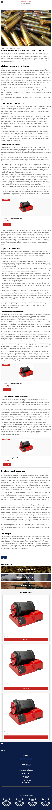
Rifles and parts (26, 585)
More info (26, 639)
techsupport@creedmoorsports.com (26, 774)
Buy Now (7, 224)
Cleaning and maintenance (26, 577)
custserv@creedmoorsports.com (26, 770)
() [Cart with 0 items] (50, 0)
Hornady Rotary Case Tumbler (12, 218)
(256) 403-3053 (27, 780)
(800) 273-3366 (26, 777)
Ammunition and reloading (26, 569)
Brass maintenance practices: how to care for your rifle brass (22, 50)
